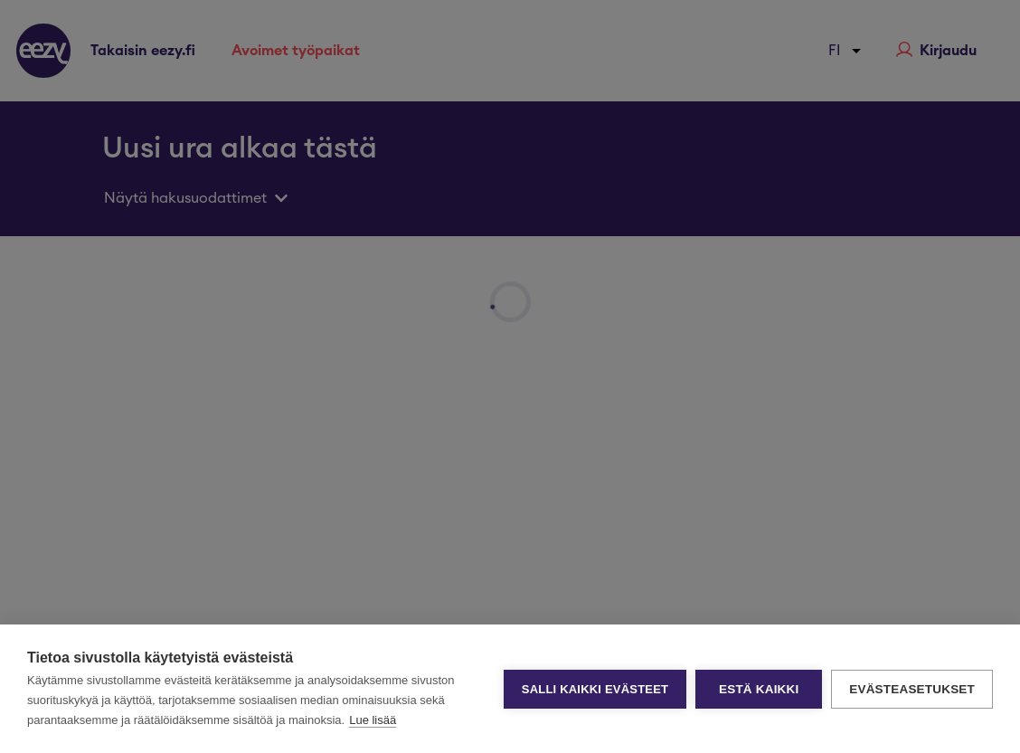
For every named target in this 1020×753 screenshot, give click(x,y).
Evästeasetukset (912, 689)
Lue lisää (372, 720)
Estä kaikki (758, 689)
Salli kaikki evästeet (595, 689)
